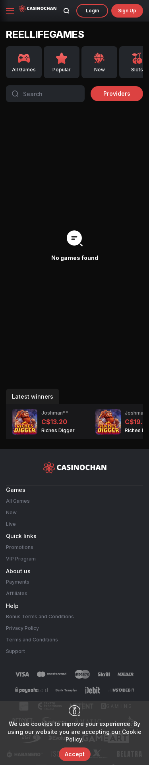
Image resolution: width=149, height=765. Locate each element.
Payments (17, 582)
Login (92, 11)
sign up (127, 11)
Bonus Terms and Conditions (40, 616)
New (11, 512)
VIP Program (21, 559)
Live (11, 524)
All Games (18, 501)
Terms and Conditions (32, 640)
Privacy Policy (22, 628)
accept (75, 754)
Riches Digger (58, 430)
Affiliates (16, 593)
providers (116, 93)
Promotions (19, 547)
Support (15, 651)
